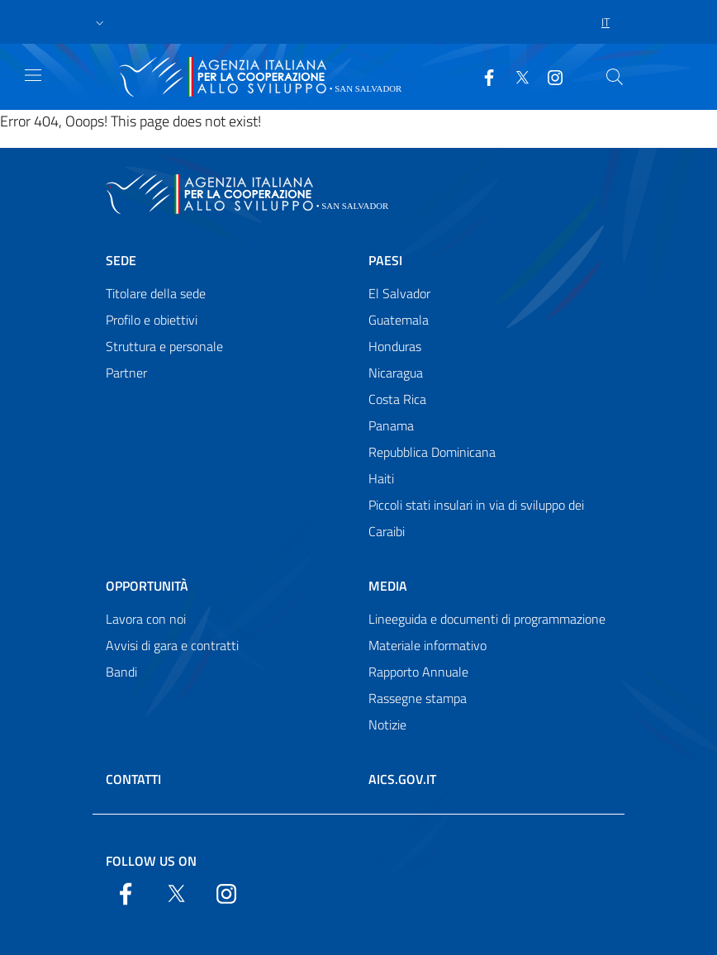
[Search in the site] (614, 77)
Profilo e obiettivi (151, 320)
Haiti (381, 478)
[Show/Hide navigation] (33, 75)
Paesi (385, 260)
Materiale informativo (427, 645)
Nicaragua (395, 372)
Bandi (121, 672)
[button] (100, 22)
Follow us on (151, 861)
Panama (391, 425)
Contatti (133, 779)
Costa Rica (397, 399)
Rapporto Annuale (418, 672)
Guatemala (398, 320)
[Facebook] (482, 76)
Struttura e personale (164, 346)
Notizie (387, 724)
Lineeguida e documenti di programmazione (486, 619)
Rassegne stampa (417, 698)
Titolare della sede (156, 293)
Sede (121, 260)
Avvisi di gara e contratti (172, 645)
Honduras (394, 346)
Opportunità (147, 586)
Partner (126, 372)
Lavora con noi (146, 619)
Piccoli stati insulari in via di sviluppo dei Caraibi (476, 518)
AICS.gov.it (402, 779)
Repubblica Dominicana (432, 452)
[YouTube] (548, 76)
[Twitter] (515, 76)
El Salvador (399, 293)
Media (387, 586)
